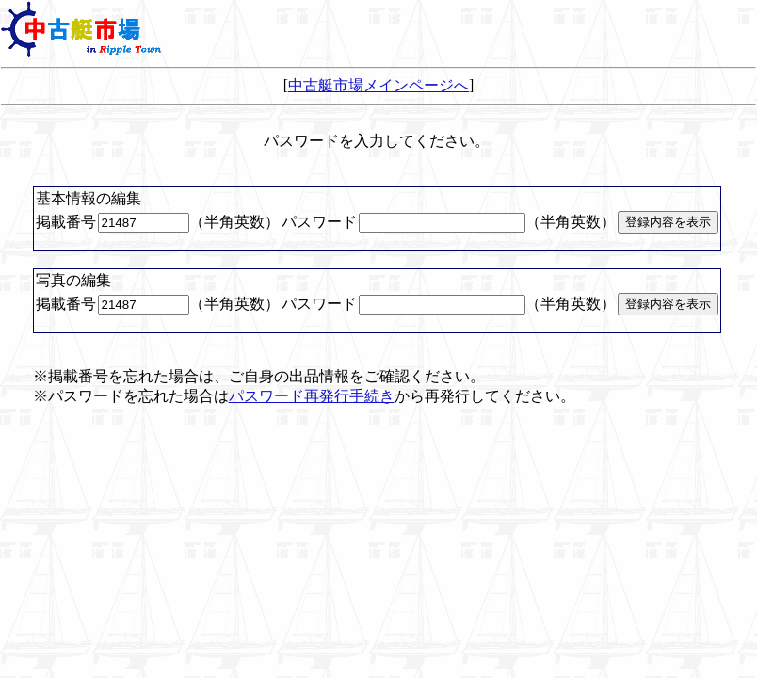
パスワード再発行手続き (312, 396)
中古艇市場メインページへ (378, 85)
